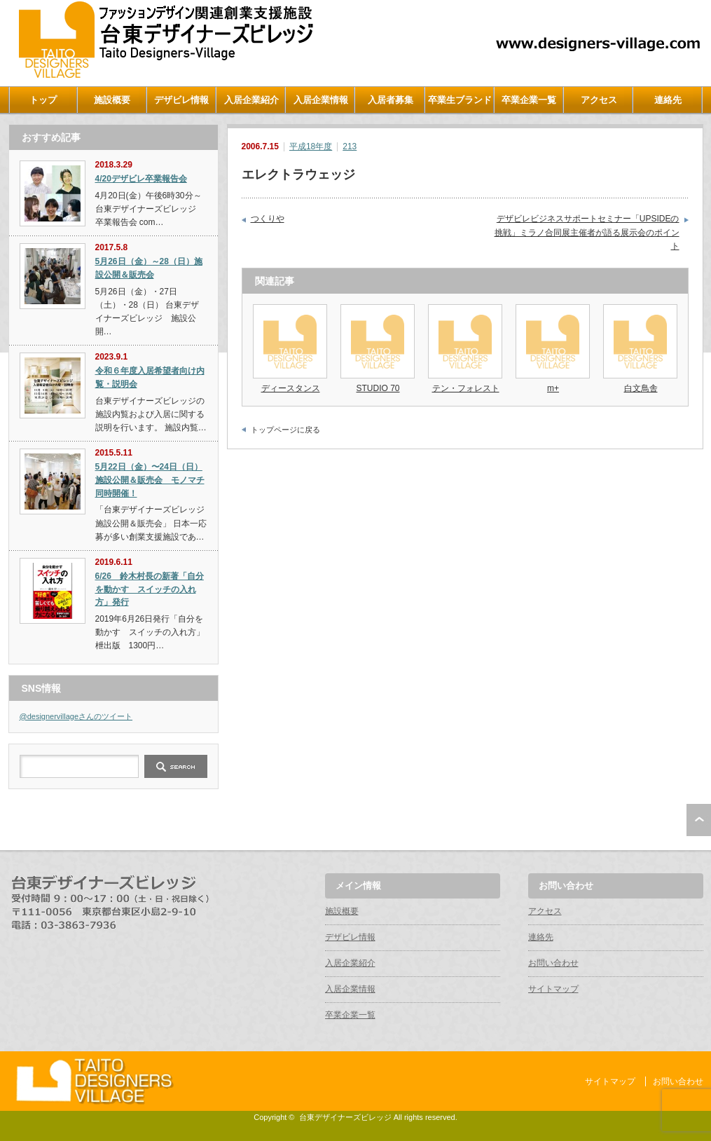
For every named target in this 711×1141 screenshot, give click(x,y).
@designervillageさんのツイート (76, 716)
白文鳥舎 (641, 388)
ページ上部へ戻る (698, 820)
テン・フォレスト (465, 388)
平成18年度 (310, 146)
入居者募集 (390, 100)
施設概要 (112, 100)
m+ (553, 388)
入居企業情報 (321, 100)
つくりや (267, 219)
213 (350, 146)
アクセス (599, 100)
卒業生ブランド (460, 100)
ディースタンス (290, 388)
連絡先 (668, 100)
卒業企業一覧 (529, 100)
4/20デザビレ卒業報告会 (141, 179)
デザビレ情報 (181, 100)
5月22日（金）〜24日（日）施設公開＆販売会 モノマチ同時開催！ (150, 480)
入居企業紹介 (251, 100)
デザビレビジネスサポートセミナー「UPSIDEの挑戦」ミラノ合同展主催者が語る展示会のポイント (587, 232)
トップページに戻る (285, 429)
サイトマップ (553, 989)
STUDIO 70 (377, 388)
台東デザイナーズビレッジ (345, 1117)
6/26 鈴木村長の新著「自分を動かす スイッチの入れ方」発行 (149, 589)
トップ (43, 100)
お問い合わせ (553, 963)
